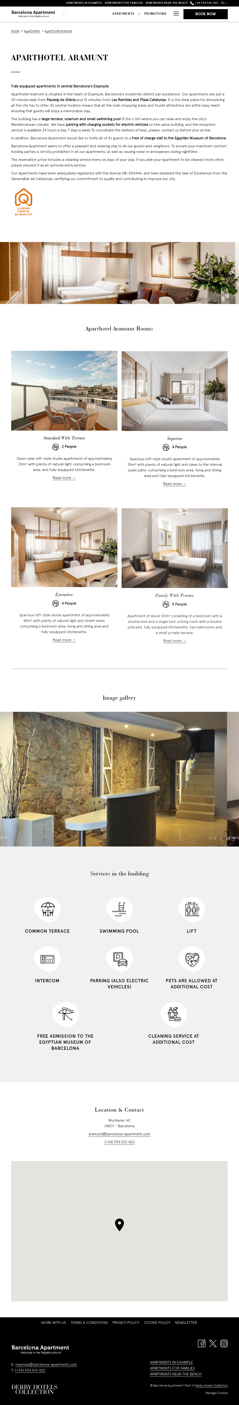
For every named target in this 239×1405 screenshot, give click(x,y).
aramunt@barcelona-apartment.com (120, 1144)
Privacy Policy (125, 1323)
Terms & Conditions (89, 1323)
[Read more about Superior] (175, 404)
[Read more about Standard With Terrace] (64, 401)
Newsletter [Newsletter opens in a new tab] (186, 1323)
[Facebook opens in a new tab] (201, 1343)
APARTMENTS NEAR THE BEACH (175, 1374)
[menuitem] (53, 1323)
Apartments (32, 31)
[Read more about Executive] (64, 561)
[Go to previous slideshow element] (221, 849)
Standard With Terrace (64, 448)
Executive (64, 609)
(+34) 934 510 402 (120, 1152)
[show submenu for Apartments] (139, 14)
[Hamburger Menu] (174, 14)
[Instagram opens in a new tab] (224, 1343)
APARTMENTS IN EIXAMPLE (171, 1362)
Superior (175, 451)
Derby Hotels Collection (211, 1385)
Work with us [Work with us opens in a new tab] (54, 1323)
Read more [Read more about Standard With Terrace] (62, 493)
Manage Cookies (217, 1393)
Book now (205, 14)
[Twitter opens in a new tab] (213, 1343)
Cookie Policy (157, 1323)
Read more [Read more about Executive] (62, 654)
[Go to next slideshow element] (234, 849)
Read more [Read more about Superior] (173, 496)
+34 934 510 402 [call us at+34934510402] (204, 3)
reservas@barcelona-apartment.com (46, 1364)
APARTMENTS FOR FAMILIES (172, 1368)
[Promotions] (155, 14)
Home (15, 31)
